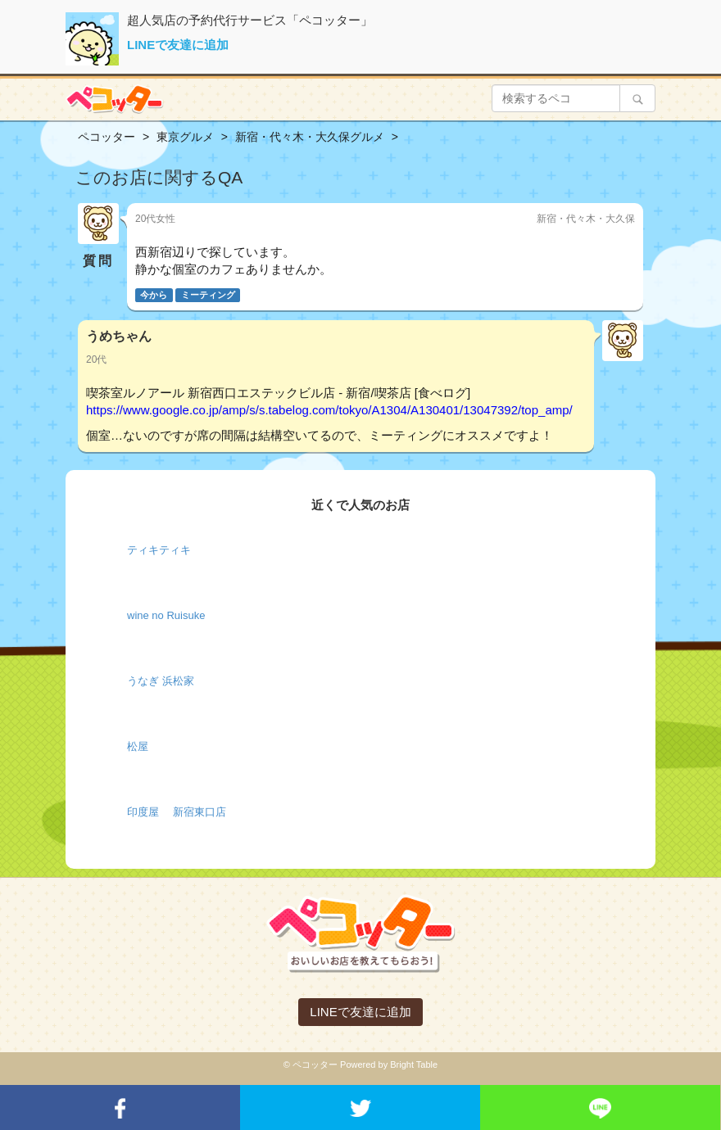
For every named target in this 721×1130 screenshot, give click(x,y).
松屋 (137, 746)
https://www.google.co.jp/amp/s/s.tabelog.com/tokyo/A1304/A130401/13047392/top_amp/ (329, 410)
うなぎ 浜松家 (160, 681)
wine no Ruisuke (166, 615)
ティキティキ (159, 550)
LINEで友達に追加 (178, 45)
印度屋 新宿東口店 (176, 812)
